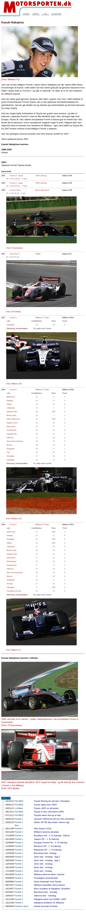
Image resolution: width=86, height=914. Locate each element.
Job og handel (56, 13)
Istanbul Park (12, 412)
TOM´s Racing (41, 176)
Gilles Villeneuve (13, 419)
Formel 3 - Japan (16, 176)
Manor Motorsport (42, 190)
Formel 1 (13, 317)
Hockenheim (11, 430)
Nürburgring (11, 561)
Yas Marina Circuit (14, 591)
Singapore (11, 449)
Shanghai (10, 456)
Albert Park (11, 532)
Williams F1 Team (42, 317)
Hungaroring (11, 434)
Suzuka (10, 584)
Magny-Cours (12, 423)
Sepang (10, 400)
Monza (9, 445)
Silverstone (11, 426)
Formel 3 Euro (15, 190)
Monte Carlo (11, 415)
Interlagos (10, 325)
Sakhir (9, 404)
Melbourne (11, 397)
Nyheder (35, 13)
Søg (45, 13)
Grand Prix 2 (15, 254)
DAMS (37, 254)
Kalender (26, 13)
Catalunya (11, 408)
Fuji (8, 452)
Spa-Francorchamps (15, 441)
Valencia (10, 438)
